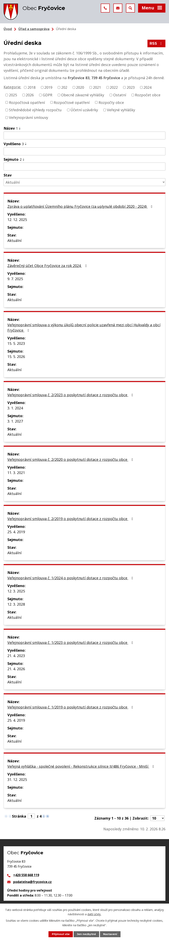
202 (64, 87)
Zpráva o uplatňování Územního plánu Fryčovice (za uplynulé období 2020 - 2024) (80, 206)
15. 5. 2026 (16, 356)
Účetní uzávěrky (84, 109)
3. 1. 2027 (15, 421)
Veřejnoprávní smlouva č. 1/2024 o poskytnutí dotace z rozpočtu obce (71, 577)
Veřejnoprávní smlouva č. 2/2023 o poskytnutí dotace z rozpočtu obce (71, 394)
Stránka (19, 816)
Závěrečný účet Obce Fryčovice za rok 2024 (47, 265)
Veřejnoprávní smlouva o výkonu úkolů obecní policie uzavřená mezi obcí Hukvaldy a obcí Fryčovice (83, 327)
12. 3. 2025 (16, 591)
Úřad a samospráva (33, 29)
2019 (48, 87)
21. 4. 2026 (16, 668)
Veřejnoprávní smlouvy (28, 117)
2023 (131, 87)
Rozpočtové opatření (72, 102)
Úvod (8, 29)
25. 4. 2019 (16, 531)
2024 (147, 87)
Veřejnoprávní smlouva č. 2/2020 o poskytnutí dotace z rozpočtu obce (71, 459)
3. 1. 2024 (15, 408)
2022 (114, 87)
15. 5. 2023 (16, 343)
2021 (97, 87)
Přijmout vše (61, 934)
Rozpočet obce (147, 95)
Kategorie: (12, 87)
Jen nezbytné (86, 934)
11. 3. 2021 (16, 472)
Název (11, 128)
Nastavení (110, 934)
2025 (13, 95)
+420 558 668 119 (26, 875)
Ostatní (119, 95)
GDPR (47, 95)
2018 (32, 87)
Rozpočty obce (111, 102)
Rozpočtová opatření (27, 102)
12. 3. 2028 (16, 604)
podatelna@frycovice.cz (32, 882)
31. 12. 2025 (17, 779)
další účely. (94, 914)
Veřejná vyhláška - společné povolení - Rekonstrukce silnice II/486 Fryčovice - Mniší (81, 766)
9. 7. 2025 (15, 278)
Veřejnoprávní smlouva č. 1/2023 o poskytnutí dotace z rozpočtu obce (71, 642)
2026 (30, 95)
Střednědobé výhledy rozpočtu (35, 109)
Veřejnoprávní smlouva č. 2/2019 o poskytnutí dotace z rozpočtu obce (71, 518)
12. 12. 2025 (17, 219)
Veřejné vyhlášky (121, 109)
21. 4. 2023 (16, 655)
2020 (80, 87)
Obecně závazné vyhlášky (82, 95)
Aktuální (14, 240)
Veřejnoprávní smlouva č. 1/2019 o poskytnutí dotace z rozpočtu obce (71, 707)
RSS (156, 43)
